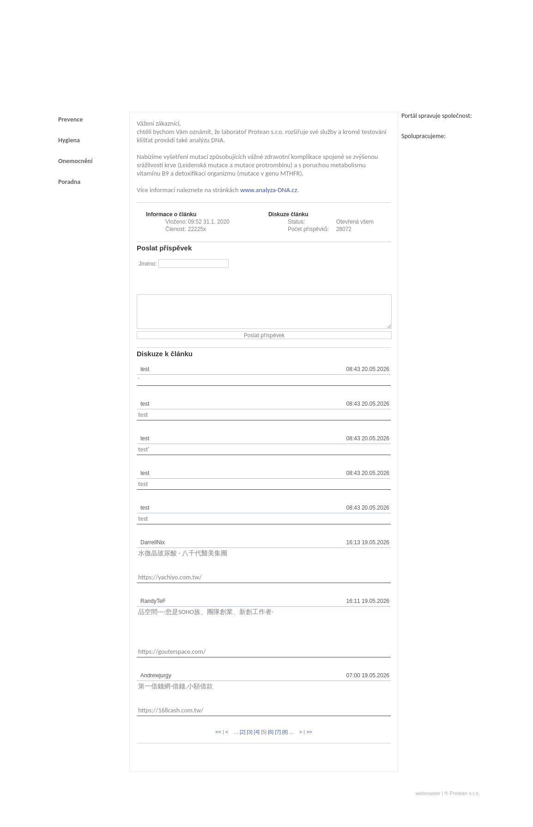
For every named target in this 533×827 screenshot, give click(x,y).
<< (218, 739)
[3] (249, 739)
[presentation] (320, 276)
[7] (277, 739)
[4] (257, 739)
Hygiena (69, 140)
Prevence (70, 119)
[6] (270, 739)
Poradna (69, 182)
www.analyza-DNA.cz (268, 190)
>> (309, 739)
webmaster (428, 800)
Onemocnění (75, 161)
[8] (285, 739)
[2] (242, 739)
